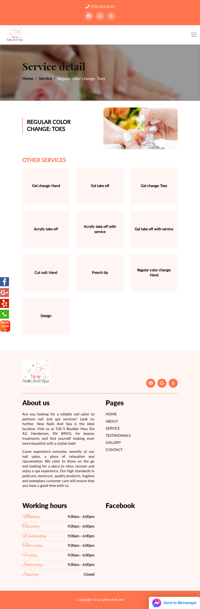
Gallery (113, 442)
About (112, 421)
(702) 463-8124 (100, 7)
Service (45, 79)
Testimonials (118, 435)
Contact (114, 450)
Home (27, 79)
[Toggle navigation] (194, 34)
